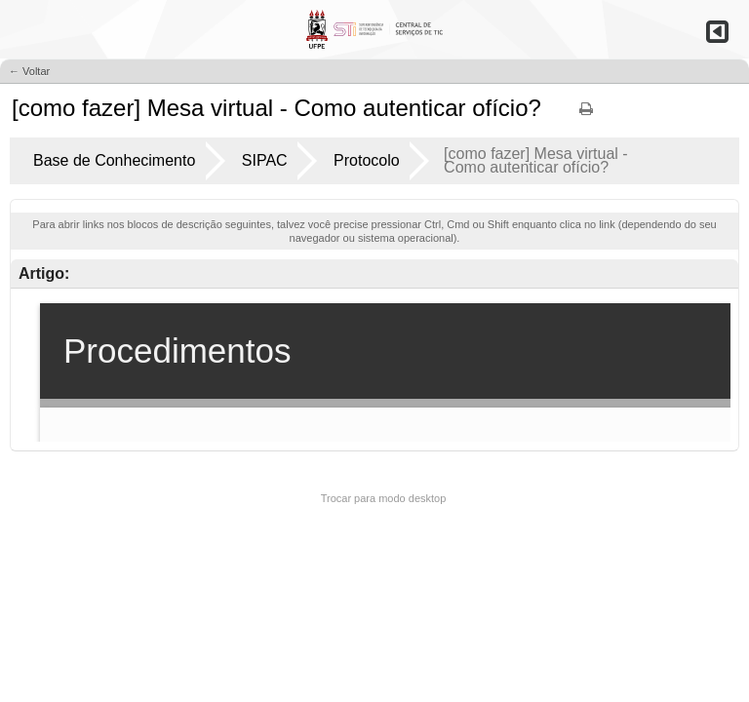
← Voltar (29, 71)
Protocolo (367, 160)
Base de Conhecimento (114, 160)
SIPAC (265, 160)
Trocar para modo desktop (384, 498)
